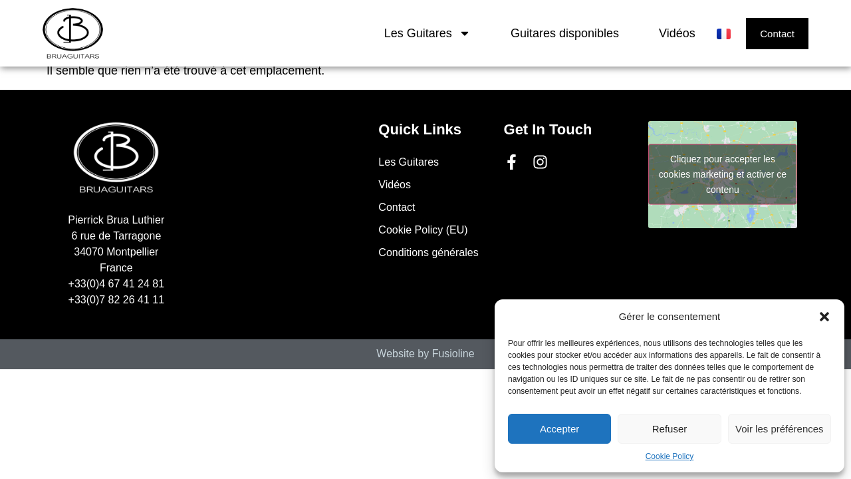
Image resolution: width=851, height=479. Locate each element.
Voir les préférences (779, 428)
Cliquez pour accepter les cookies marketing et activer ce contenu (723, 174)
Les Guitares (427, 33)
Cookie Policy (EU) (422, 230)
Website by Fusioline (425, 353)
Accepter (559, 428)
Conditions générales (428, 252)
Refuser (669, 428)
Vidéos (677, 33)
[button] (824, 316)
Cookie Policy (670, 456)
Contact (396, 207)
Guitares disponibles (565, 33)
